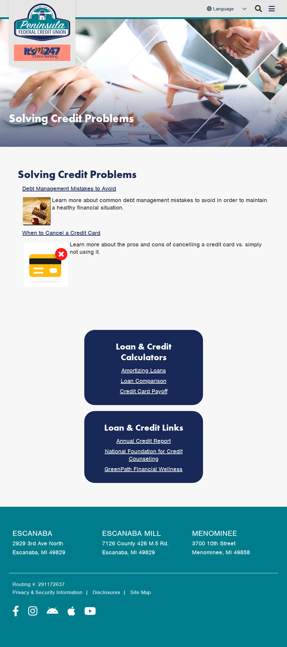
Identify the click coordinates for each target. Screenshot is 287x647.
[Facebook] (17, 611)
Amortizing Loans (143, 370)
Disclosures (106, 592)
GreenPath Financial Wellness (143, 469)
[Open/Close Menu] (271, 8)
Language (223, 9)
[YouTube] (90, 611)
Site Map (140, 592)
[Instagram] (34, 611)
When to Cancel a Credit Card (61, 233)
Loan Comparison (144, 381)
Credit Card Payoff (143, 391)
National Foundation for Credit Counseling (144, 455)
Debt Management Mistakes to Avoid (69, 188)
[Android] (54, 611)
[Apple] (72, 611)
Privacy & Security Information (47, 592)
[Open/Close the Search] (258, 8)
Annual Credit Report (143, 441)
